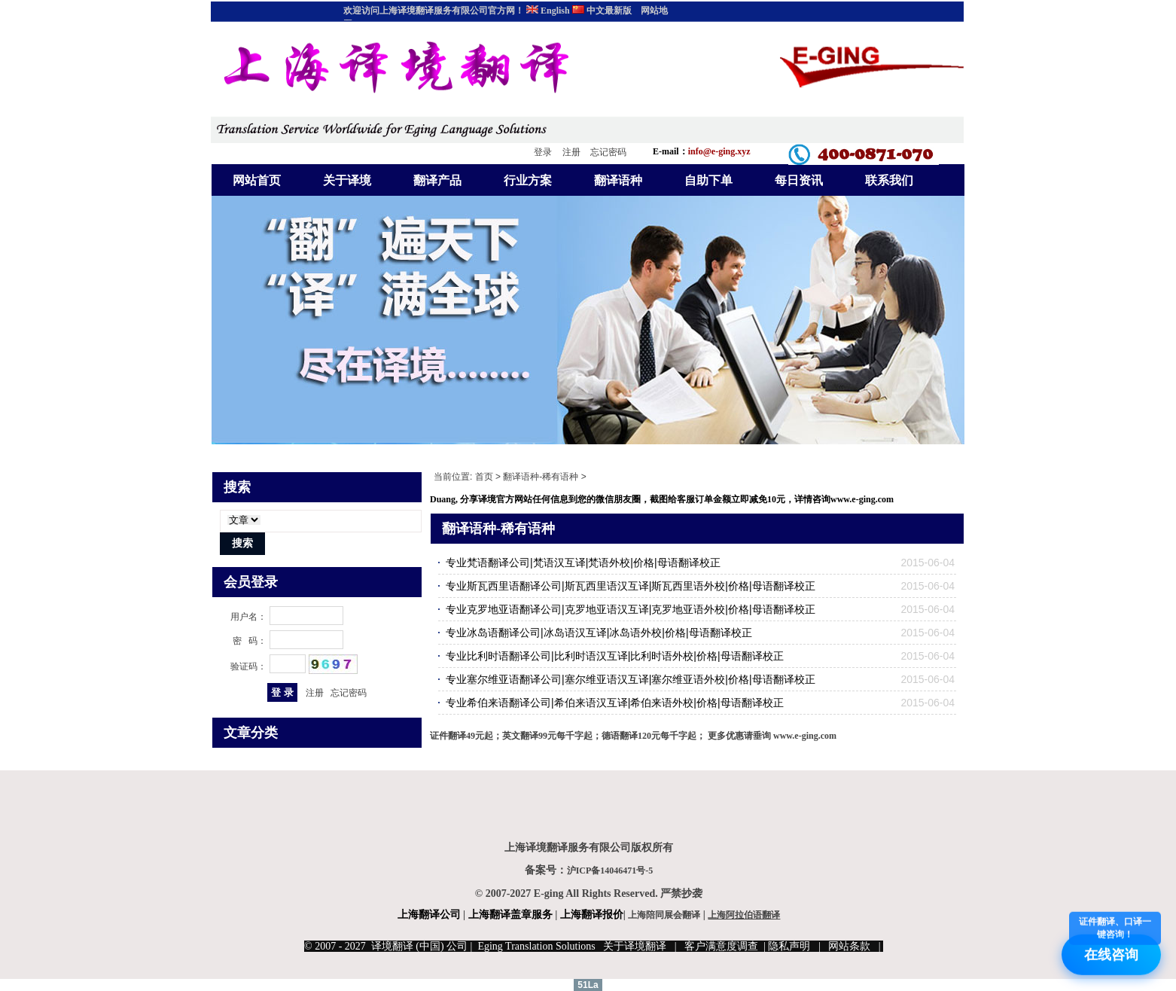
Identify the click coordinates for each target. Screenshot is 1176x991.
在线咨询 (1115, 949)
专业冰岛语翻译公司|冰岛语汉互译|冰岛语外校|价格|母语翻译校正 (599, 633)
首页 (484, 476)
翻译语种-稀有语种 (540, 476)
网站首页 (257, 180)
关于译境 (347, 180)
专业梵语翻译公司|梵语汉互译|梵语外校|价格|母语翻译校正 (583, 562)
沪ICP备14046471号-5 (610, 870)
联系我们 (889, 180)
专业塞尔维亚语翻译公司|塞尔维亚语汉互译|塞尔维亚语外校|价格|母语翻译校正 (630, 679)
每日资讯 (799, 180)
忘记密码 (608, 152)
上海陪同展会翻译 (664, 915)
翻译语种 (618, 180)
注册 (571, 152)
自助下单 (708, 180)
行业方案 (528, 180)
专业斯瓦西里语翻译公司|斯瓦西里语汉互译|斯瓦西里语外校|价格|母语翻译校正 (630, 586)
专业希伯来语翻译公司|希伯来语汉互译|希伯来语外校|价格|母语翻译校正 (615, 703)
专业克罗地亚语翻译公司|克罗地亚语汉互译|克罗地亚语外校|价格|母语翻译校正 (630, 609)
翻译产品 (437, 180)
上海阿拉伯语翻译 (744, 915)
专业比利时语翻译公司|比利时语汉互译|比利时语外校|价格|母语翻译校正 (615, 656)
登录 (543, 152)
